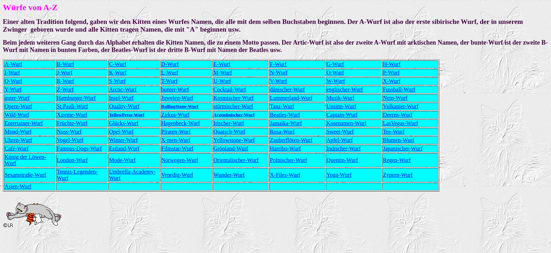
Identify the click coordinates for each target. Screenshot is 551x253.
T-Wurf (169, 81)
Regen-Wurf (397, 160)
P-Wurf (391, 73)
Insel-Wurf (121, 98)
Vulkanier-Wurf (401, 106)
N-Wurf (278, 73)
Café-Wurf (17, 148)
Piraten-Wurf (176, 132)
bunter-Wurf (175, 89)
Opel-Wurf (121, 132)
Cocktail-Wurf (229, 89)
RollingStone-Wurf (180, 106)
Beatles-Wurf (285, 115)
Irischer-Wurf (228, 123)
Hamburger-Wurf (76, 98)
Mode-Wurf (122, 160)
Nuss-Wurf (69, 132)
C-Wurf (117, 64)
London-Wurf (72, 160)
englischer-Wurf (344, 89)
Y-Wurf (13, 89)
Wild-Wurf (17, 115)
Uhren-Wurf (18, 140)
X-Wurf (392, 81)
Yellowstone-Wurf (234, 140)
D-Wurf (170, 64)
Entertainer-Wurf (24, 123)
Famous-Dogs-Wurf (79, 148)
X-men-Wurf (175, 140)
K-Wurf (118, 73)
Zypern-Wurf (398, 175)
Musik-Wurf (340, 98)
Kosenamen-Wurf (346, 123)
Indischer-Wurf (343, 148)
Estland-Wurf (124, 148)
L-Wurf (169, 73)
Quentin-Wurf (342, 160)
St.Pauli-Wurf (72, 106)
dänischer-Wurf (287, 89)
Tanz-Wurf (282, 106)
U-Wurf (222, 81)
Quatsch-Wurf (229, 132)
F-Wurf (278, 64)
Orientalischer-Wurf (236, 160)
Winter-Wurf (123, 140)
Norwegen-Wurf (179, 160)
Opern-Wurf (18, 106)
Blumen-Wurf (398, 140)
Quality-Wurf (124, 106)
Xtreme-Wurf (72, 115)
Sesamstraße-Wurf (25, 175)
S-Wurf (117, 81)
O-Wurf (335, 73)
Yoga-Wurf (339, 175)
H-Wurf (392, 64)
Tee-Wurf (393, 132)
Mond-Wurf (18, 132)
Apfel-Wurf (339, 140)
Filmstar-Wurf (177, 148)
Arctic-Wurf (122, 89)
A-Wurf (13, 64)
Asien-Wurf (18, 186)
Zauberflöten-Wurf (291, 140)
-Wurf (280, 81)
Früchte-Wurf (72, 123)
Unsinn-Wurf (341, 106)
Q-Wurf (13, 81)
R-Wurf (65, 81)
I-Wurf (12, 73)
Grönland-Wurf (230, 148)
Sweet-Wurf (340, 132)
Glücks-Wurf (123, 123)
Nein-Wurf (395, 98)
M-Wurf (222, 73)
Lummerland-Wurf (291, 98)
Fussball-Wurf (399, 89)
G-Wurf (335, 64)
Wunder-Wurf (229, 175)
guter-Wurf (17, 98)
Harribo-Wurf (285, 148)
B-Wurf (65, 64)
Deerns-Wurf (398, 115)
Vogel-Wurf (70, 140)
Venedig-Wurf (177, 175)
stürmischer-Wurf (233, 106)
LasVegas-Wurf (400, 123)
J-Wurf (65, 73)
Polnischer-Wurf (288, 160)
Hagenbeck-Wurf (180, 123)
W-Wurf (335, 81)
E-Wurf (221, 64)
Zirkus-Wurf (175, 115)
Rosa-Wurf (282, 132)
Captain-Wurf (341, 115)
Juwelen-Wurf (177, 98)
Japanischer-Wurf (403, 148)
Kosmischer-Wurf (233, 98)
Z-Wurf (65, 89)
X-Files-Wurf (285, 175)
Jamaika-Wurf (286, 123)
